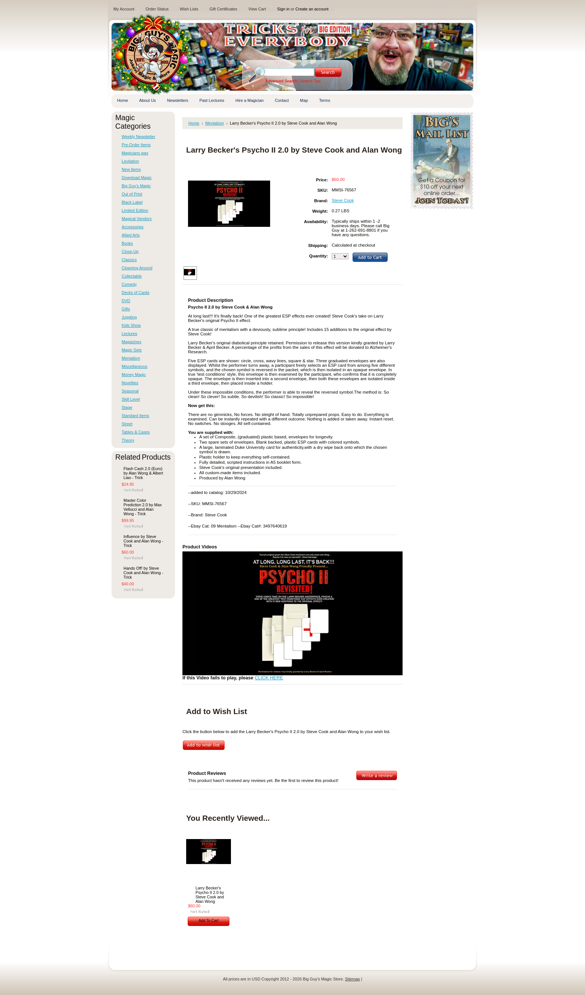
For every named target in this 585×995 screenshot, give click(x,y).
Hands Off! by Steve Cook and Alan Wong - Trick (143, 572)
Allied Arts (131, 235)
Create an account (312, 9)
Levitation (130, 161)
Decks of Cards (135, 292)
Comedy (129, 284)
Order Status (157, 9)
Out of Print (132, 194)
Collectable (132, 276)
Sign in (283, 9)
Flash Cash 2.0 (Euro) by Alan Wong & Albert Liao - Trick (143, 473)
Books (127, 243)
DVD (126, 300)
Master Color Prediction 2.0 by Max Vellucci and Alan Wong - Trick (142, 507)
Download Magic (136, 177)
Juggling (129, 317)
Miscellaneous (134, 366)
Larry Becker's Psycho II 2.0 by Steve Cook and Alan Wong (209, 895)
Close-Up (130, 251)
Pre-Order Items (136, 145)
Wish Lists (189, 9)
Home (193, 123)
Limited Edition (135, 210)
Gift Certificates (223, 9)
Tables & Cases (136, 432)
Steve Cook (343, 200)
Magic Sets (132, 350)
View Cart (257, 9)
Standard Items (135, 415)
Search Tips (310, 81)
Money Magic (134, 374)
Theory (128, 440)
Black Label (132, 202)
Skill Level (131, 399)
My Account (123, 9)
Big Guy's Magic (136, 186)
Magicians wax (135, 153)
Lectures (129, 333)
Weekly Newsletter (138, 136)
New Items (131, 169)
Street (127, 424)
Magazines (131, 342)
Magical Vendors (136, 218)
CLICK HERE (269, 677)
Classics (129, 259)
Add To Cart (208, 921)
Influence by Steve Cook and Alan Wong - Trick (143, 541)
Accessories (133, 227)
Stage (127, 407)
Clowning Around (137, 268)
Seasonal (130, 391)
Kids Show (131, 325)
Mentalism (131, 358)
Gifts (126, 309)
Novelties (130, 383)
